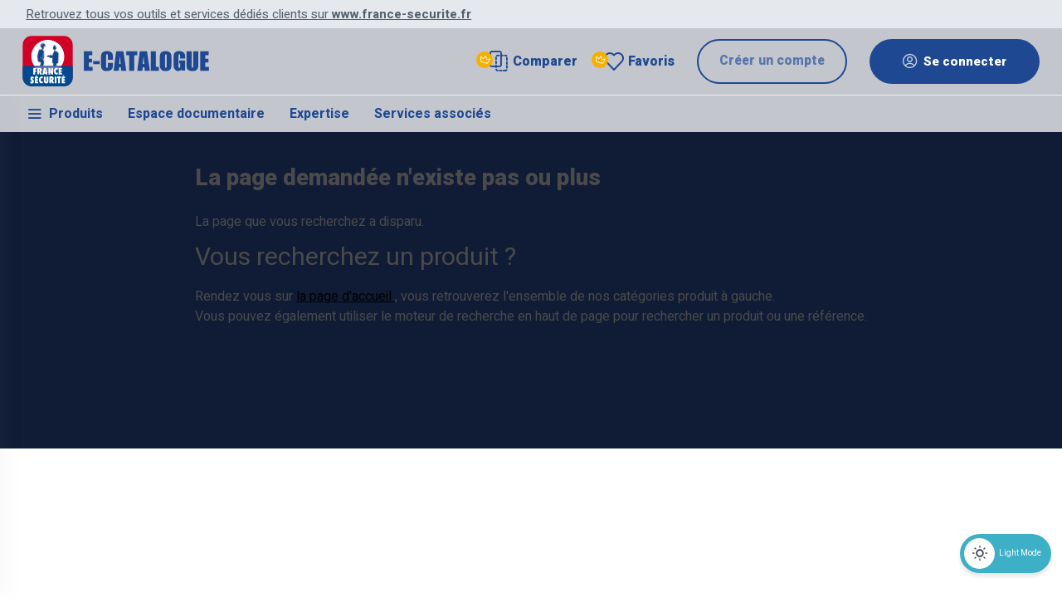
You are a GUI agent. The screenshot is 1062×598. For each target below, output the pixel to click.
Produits (64, 116)
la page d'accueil (345, 390)
